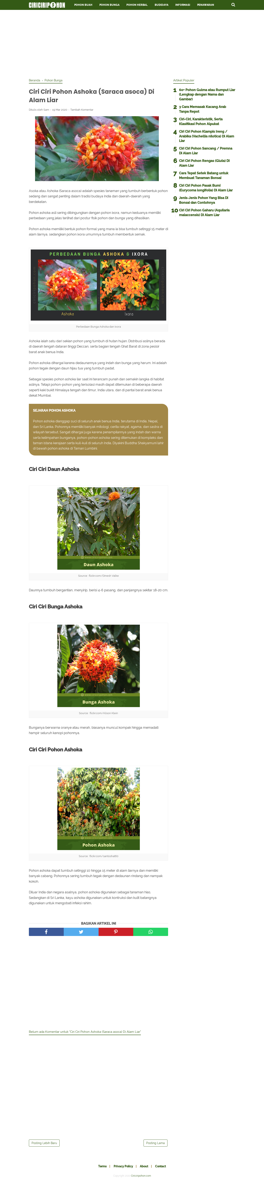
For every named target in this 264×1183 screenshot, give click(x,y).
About (144, 1167)
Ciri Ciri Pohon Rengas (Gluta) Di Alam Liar (204, 163)
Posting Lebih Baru (44, 1143)
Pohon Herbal (137, 5)
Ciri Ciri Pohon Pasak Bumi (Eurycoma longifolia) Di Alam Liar (206, 188)
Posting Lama (155, 1143)
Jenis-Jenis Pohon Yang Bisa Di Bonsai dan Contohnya (203, 200)
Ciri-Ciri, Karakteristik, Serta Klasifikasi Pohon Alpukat (201, 121)
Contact (161, 1167)
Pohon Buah (83, 5)
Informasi (182, 5)
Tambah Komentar (81, 110)
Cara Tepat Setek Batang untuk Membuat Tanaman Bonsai (203, 175)
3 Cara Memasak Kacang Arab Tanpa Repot (202, 109)
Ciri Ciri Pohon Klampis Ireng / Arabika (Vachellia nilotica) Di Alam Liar (206, 136)
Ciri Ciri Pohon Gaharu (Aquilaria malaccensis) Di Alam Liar (204, 212)
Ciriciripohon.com (141, 1176)
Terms (101, 1167)
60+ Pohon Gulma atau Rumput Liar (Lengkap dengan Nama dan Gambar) (207, 94)
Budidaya (161, 5)
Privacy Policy (123, 1167)
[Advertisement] (132, 43)
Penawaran (205, 5)
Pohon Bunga (109, 5)
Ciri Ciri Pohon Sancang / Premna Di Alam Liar (205, 150)
